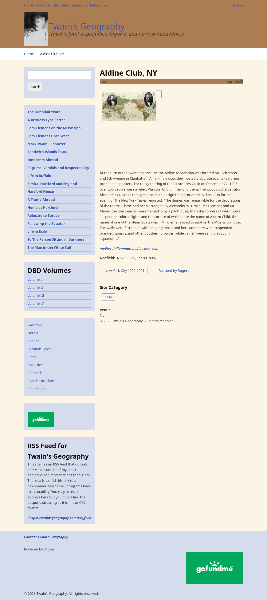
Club (108, 297)
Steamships (37, 388)
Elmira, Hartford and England (52, 183)
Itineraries (80, 5)
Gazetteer (35, 325)
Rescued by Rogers (174, 270)
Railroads (35, 372)
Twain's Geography (87, 26)
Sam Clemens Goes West (48, 136)
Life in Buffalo (39, 175)
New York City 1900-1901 (124, 270)
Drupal (49, 549)
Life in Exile (37, 231)
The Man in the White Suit (50, 247)
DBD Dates (61, 5)
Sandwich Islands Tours (47, 151)
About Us (43, 5)
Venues (33, 341)
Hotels (33, 333)
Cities (32, 357)
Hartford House (41, 191)
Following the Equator (46, 223)
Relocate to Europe (44, 215)
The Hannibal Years (44, 112)
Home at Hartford (43, 207)
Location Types (40, 349)
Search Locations (41, 380)
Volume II (35, 287)
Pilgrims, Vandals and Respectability (58, 167)
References (99, 5)
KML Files (35, 365)
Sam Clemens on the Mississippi (55, 128)
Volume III (36, 295)
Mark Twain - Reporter (47, 144)
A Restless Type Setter (46, 120)
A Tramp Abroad (41, 199)
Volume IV (36, 303)
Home (29, 5)
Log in (238, 5)
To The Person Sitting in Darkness (56, 239)
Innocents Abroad (43, 159)
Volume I (35, 279)
